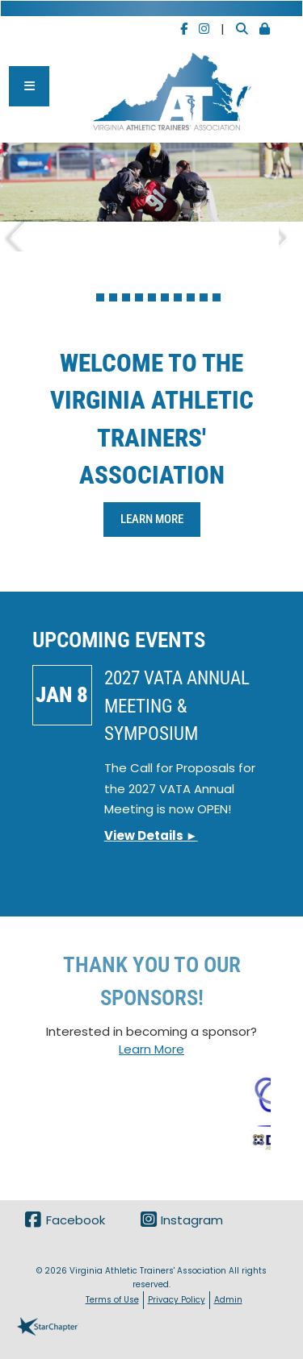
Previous (12, 231)
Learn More (151, 519)
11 (217, 297)
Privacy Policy (176, 1300)
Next (291, 231)
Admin (228, 1300)
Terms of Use (112, 1300)
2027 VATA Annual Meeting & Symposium (177, 706)
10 (204, 297)
